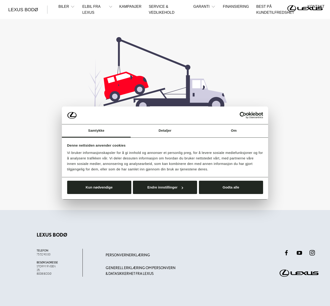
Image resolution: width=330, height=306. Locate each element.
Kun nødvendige (99, 187)
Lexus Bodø (23, 9)
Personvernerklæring (128, 255)
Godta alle (231, 187)
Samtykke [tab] (96, 130)
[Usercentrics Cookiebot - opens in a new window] (243, 115)
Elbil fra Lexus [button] (97, 9)
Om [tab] (233, 130)
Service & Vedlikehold (161, 9)
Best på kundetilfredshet (275, 9)
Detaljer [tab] (165, 130)
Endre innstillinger (165, 187)
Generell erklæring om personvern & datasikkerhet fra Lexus (141, 271)
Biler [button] (66, 6)
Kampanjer (130, 6)
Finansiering (236, 6)
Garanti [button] (204, 6)
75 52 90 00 (43, 254)
